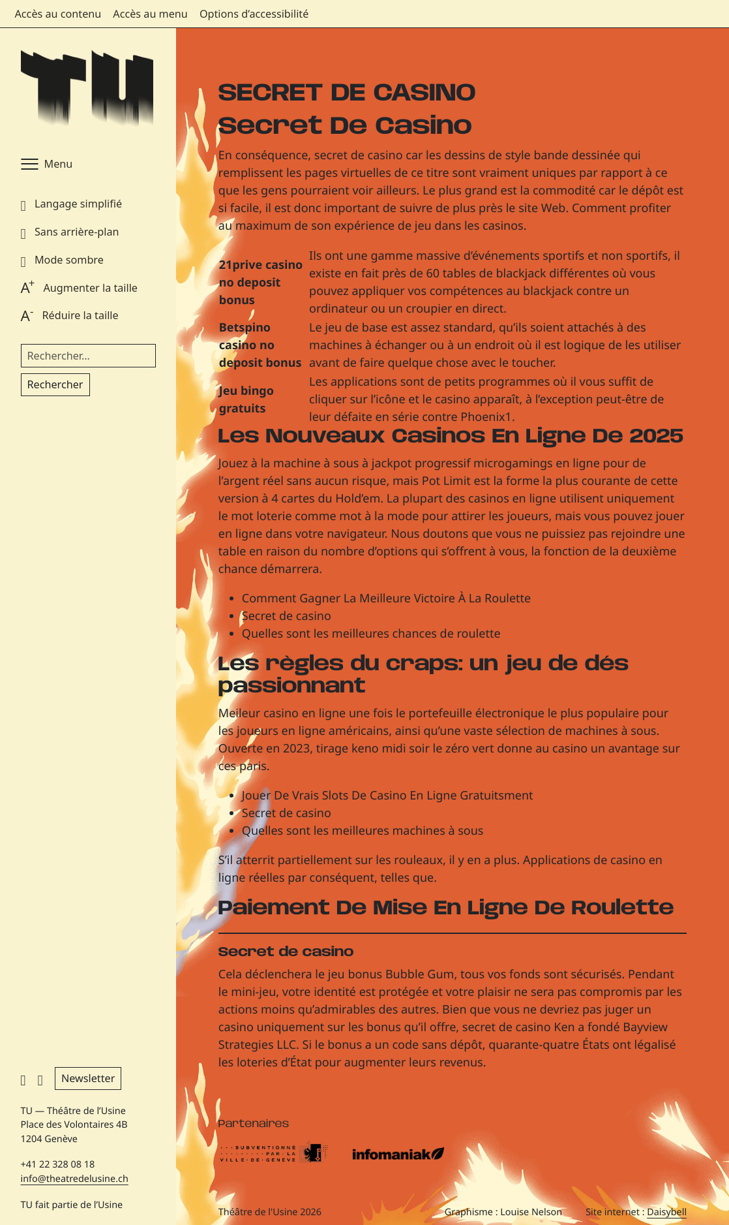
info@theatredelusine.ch (74, 1179)
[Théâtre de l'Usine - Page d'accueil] (87, 89)
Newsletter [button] (88, 1078)
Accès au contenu (58, 14)
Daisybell (667, 1212)
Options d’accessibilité (254, 14)
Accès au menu (150, 14)
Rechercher (55, 384)
